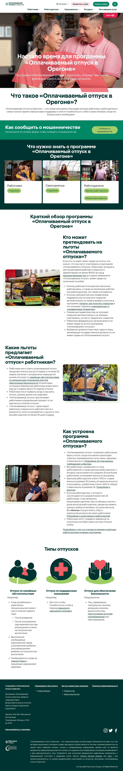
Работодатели (52, 9)
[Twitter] (110, 730)
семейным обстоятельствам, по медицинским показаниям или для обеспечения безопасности (34, 380)
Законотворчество (72, 694)
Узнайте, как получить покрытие (96, 303)
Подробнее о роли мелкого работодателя (88, 516)
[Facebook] (115, 730)
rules (110, 756)
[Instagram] (105, 730)
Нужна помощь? (43, 691)
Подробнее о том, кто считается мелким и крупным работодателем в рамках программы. (89, 531)
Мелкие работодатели (96, 198)
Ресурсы (89, 9)
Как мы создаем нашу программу (75, 686)
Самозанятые (72, 9)
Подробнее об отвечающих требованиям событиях (90, 462)
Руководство (69, 691)
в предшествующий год (83, 274)
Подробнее (14, 190)
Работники (34, 9)
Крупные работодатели (97, 190)
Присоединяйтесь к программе (17, 729)
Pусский (61, 4)
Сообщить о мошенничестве (104, 130)
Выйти (110, 16)
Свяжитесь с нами (80, 4)
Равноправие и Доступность (46, 686)
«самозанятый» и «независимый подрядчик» (88, 308)
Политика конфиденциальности (105, 686)
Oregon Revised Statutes (91, 756)
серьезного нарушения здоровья (60, 609)
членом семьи (18, 661)
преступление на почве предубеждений (100, 615)
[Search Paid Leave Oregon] (115, 4)
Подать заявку (101, 4)
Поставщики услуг (108, 9)
